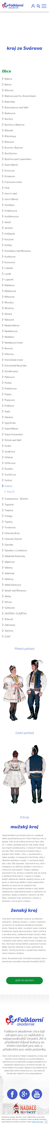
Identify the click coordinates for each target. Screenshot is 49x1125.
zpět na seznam (24, 980)
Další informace (38, 1122)
